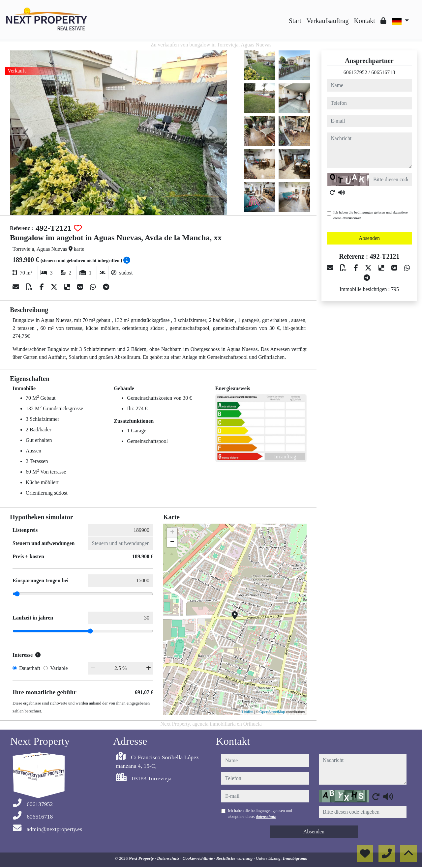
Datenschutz (168, 858)
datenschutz (352, 218)
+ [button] (172, 532)
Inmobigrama (295, 858)
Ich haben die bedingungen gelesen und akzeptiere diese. (370, 215)
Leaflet (247, 712)
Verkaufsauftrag (328, 20)
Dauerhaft (29, 668)
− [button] (172, 542)
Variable (59, 668)
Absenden (369, 238)
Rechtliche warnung (235, 858)
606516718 (383, 72)
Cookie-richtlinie (198, 858)
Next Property (142, 858)
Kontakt (364, 20)
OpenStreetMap (272, 712)
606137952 (355, 72)
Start (295, 20)
